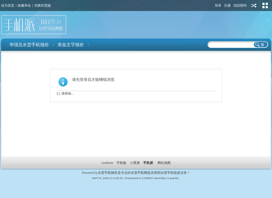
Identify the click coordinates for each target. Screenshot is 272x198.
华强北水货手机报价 (29, 44)
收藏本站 (24, 5)
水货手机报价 (108, 173)
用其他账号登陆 (253, 5)
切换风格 (265, 5)
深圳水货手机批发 (167, 173)
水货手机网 (139, 173)
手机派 (148, 163)
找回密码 (240, 5)
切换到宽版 (42, 5)
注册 (227, 5)
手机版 (121, 163)
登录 (218, 5)
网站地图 (164, 163)
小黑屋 (135, 163)
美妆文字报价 (71, 44)
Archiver (107, 163)
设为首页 (7, 5)
